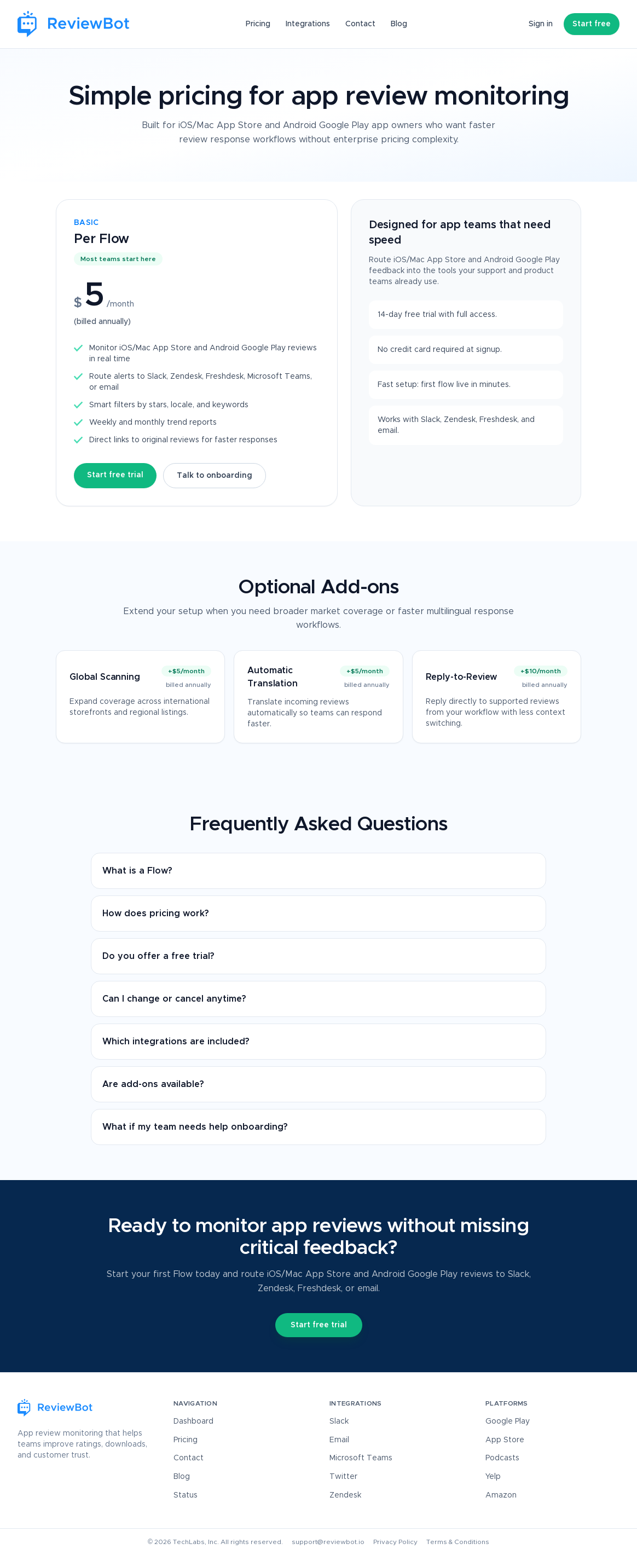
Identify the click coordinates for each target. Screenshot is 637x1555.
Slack (339, 1421)
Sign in (541, 24)
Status (185, 1495)
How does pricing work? (155, 913)
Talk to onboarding (214, 475)
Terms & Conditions (457, 1542)
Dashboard (193, 1421)
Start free (591, 24)
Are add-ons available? (153, 1084)
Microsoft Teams (360, 1458)
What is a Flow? (137, 870)
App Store (504, 1440)
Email (339, 1440)
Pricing (258, 24)
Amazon (501, 1495)
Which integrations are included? (176, 1041)
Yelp (493, 1477)
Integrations (308, 24)
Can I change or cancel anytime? (174, 999)
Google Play (507, 1421)
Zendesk (345, 1495)
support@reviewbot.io (328, 1542)
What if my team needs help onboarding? (195, 1127)
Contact (360, 24)
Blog (399, 24)
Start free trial (115, 475)
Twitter (343, 1477)
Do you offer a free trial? (158, 956)
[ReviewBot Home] (74, 24)
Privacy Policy (395, 1542)
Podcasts (502, 1458)
